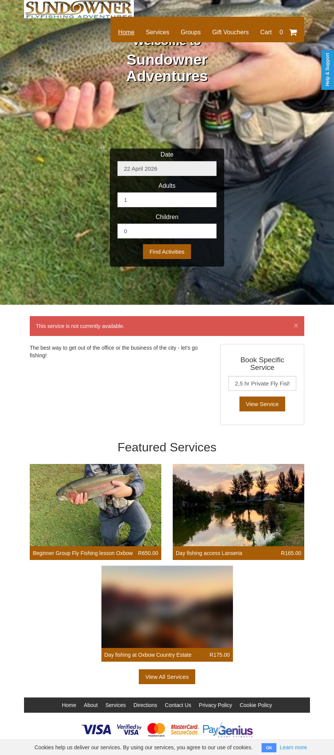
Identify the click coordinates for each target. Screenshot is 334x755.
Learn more (293, 747)
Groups (191, 32)
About (91, 705)
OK (269, 747)
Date (167, 154)
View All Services (167, 676)
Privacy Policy (215, 705)
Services (157, 32)
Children (167, 217)
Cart (278, 32)
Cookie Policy (256, 705)
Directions (145, 705)
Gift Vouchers (230, 32)
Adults (167, 185)
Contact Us (178, 705)
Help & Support (327, 69)
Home (126, 32)
